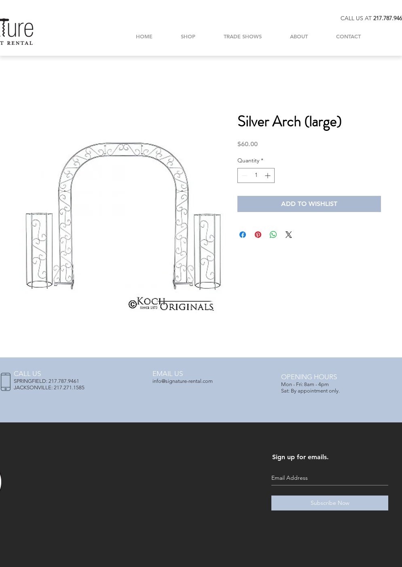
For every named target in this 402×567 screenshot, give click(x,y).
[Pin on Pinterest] (258, 234)
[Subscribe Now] (329, 503)
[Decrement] (244, 175)
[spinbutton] (256, 175)
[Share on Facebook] (243, 234)
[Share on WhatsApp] (273, 234)
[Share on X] (289, 234)
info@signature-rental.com (182, 381)
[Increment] (268, 175)
